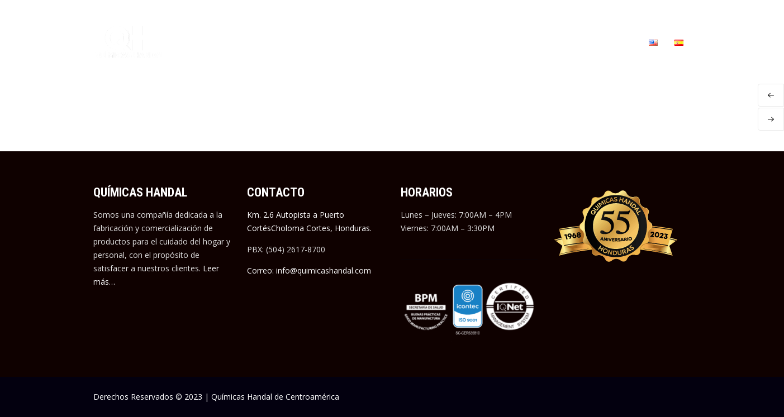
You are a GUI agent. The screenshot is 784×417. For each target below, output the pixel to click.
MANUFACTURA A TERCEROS (432, 41)
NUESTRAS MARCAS (334, 41)
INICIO (199, 41)
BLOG (555, 41)
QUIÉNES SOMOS (254, 41)
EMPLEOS (513, 41)
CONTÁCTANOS (606, 41)
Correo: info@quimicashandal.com (309, 270)
